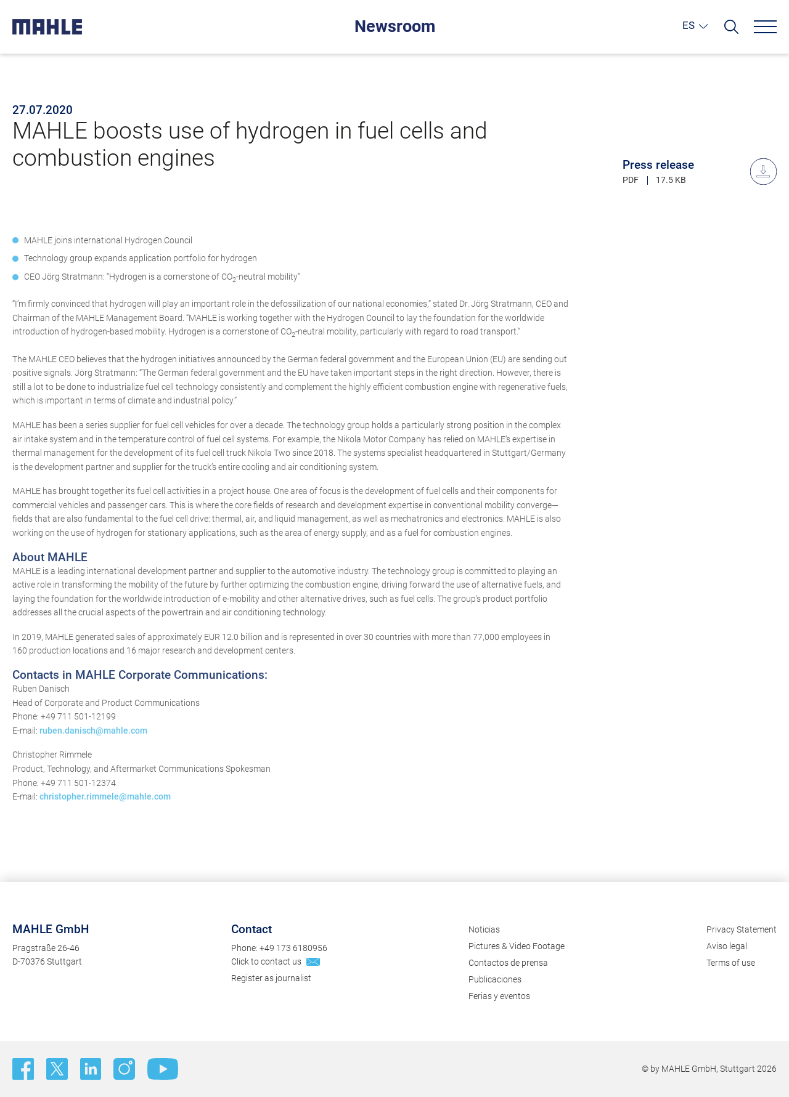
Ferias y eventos (499, 996)
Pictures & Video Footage (516, 946)
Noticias (484, 929)
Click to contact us (266, 961)
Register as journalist (271, 978)
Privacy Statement (741, 929)
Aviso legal (726, 946)
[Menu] (765, 26)
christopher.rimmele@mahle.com (105, 809)
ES (688, 25)
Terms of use (730, 963)
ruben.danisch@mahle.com (93, 743)
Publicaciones (494, 979)
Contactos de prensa (508, 963)
